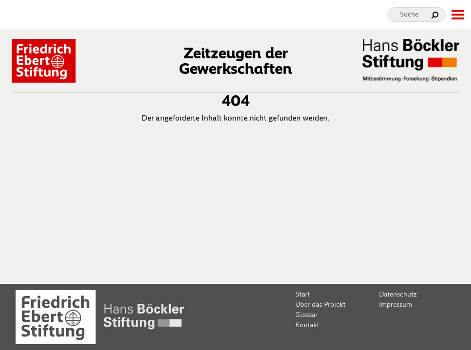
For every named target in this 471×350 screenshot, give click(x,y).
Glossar (306, 315)
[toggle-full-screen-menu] (457, 14)
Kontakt (307, 325)
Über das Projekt (320, 304)
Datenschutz (398, 294)
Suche (409, 14)
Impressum (395, 304)
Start (302, 294)
